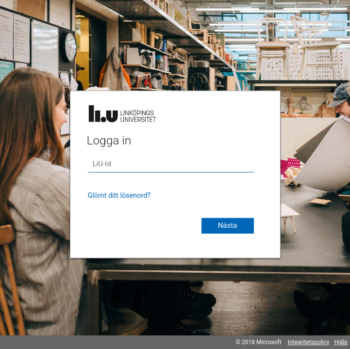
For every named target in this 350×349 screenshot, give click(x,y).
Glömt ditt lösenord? (119, 195)
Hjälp (341, 342)
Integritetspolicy (309, 342)
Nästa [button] (227, 225)
